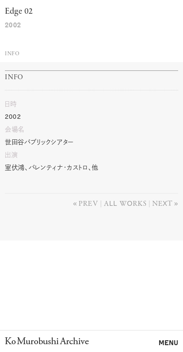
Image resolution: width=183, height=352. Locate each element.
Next (162, 203)
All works (125, 203)
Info (12, 54)
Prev (88, 203)
